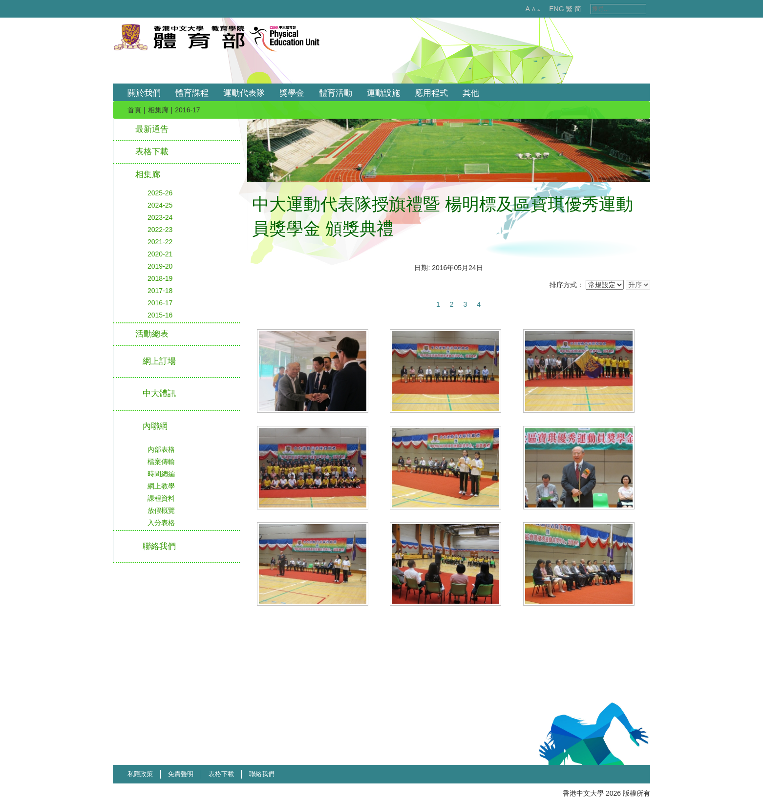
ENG (546, 9)
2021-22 (160, 242)
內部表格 (161, 449)
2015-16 (160, 315)
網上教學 (161, 486)
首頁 (134, 110)
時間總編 (161, 474)
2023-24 (160, 217)
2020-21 (160, 254)
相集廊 (158, 110)
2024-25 (160, 205)
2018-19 (160, 278)
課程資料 (161, 498)
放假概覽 (161, 510)
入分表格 (161, 523)
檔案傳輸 (161, 461)
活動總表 (152, 333)
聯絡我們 (262, 774)
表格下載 (152, 151)
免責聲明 (180, 774)
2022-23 (160, 229)
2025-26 (160, 193)
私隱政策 (140, 774)
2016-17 (160, 303)
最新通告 (152, 129)
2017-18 (160, 291)
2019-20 (160, 266)
